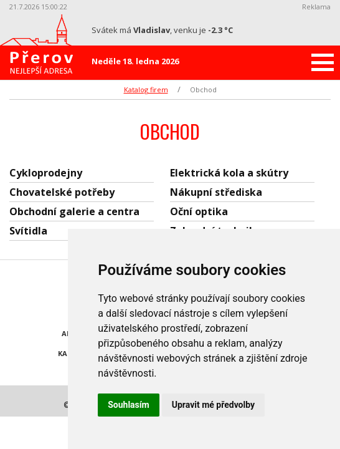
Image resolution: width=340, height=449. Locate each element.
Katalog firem (146, 89)
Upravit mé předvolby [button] (213, 405)
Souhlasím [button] (128, 405)
